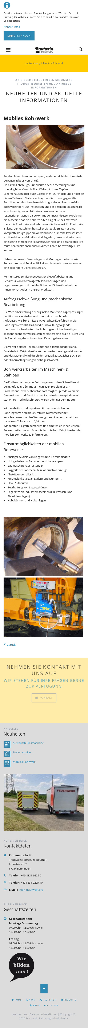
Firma (36, 1005)
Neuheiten (49, 999)
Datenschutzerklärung (43, 1014)
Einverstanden (19, 36)
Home (18, 999)
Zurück (11, 644)
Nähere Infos (12, 27)
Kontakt (46, 678)
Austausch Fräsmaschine (28, 743)
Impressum (19, 1014)
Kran (32, 999)
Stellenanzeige (22, 752)
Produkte (70, 999)
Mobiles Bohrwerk (24, 762)
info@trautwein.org (31, 890)
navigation (8, 50)
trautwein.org (32, 63)
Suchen (80, 49)
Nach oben (44, 988)
